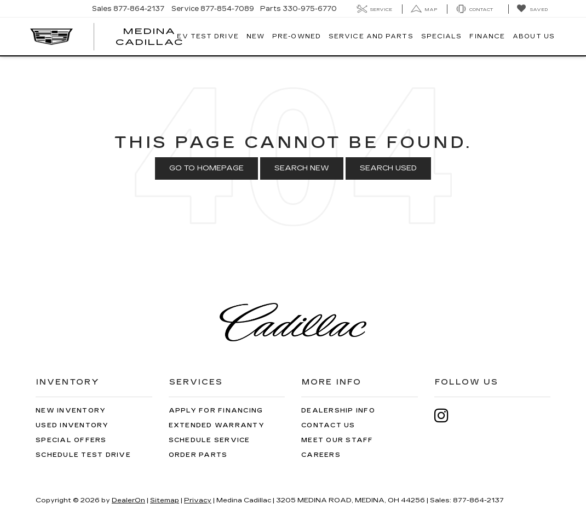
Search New (301, 168)
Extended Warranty (217, 425)
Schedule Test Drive (83, 455)
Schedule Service (209, 440)
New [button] (255, 36)
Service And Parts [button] (371, 36)
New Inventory (71, 410)
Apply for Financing (216, 410)
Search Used (388, 168)
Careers (321, 455)
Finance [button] (487, 36)
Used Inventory (72, 425)
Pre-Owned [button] (296, 36)
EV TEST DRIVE (207, 36)
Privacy (197, 500)
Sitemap (164, 500)
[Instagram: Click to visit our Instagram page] (446, 415)
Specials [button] (441, 36)
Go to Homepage (206, 168)
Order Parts (198, 455)
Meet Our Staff (337, 440)
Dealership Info (338, 410)
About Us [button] (534, 36)
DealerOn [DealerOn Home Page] (128, 500)
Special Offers (71, 440)
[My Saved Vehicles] (532, 9)
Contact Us (328, 425)
